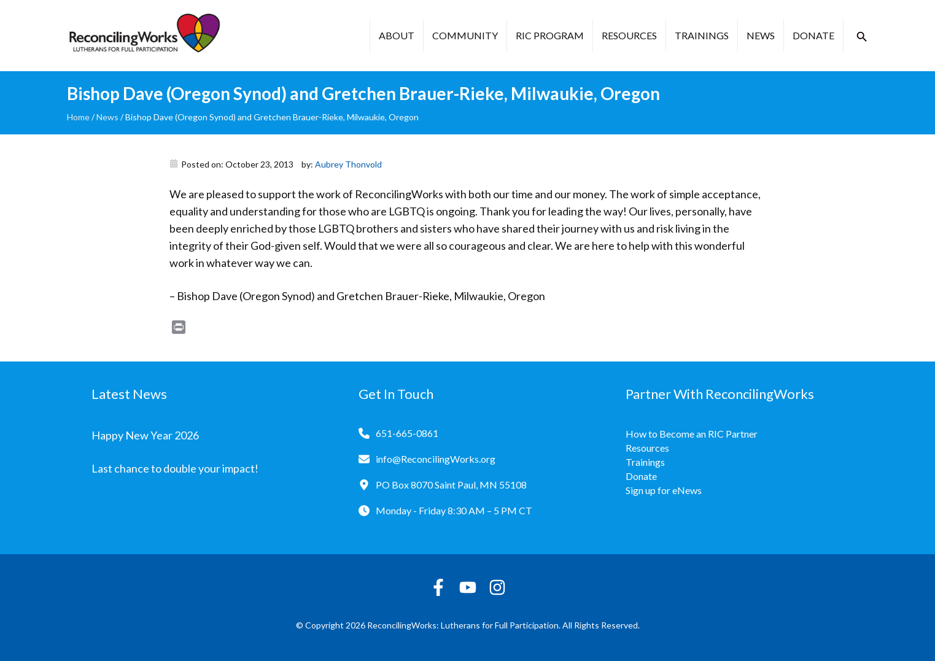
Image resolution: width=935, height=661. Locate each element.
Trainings (702, 35)
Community (465, 35)
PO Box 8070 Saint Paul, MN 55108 (451, 484)
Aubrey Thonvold (348, 164)
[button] (861, 37)
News (761, 35)
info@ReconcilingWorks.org (435, 459)
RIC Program (550, 35)
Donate (813, 35)
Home (78, 117)
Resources (629, 35)
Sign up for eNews (664, 490)
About (396, 35)
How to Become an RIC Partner (692, 433)
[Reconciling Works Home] (143, 35)
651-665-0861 (407, 433)
